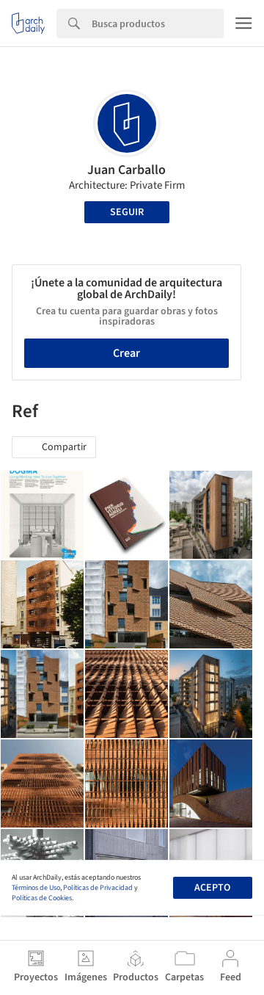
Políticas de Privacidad (98, 888)
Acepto (212, 887)
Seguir (127, 212)
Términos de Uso (36, 888)
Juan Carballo (126, 170)
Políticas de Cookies (42, 898)
